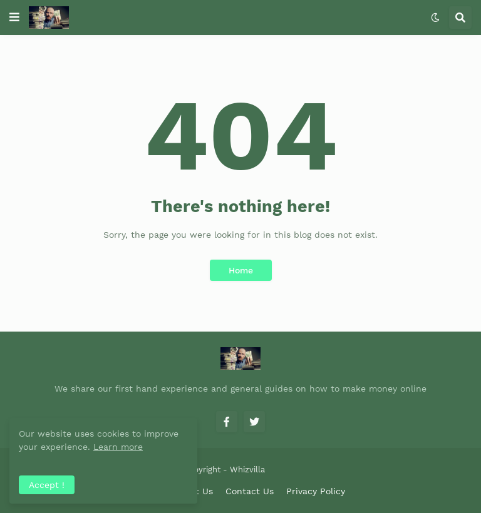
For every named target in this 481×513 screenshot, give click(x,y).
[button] (14, 17)
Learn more (118, 447)
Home (241, 270)
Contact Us (249, 491)
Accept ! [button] (47, 485)
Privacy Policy (315, 491)
